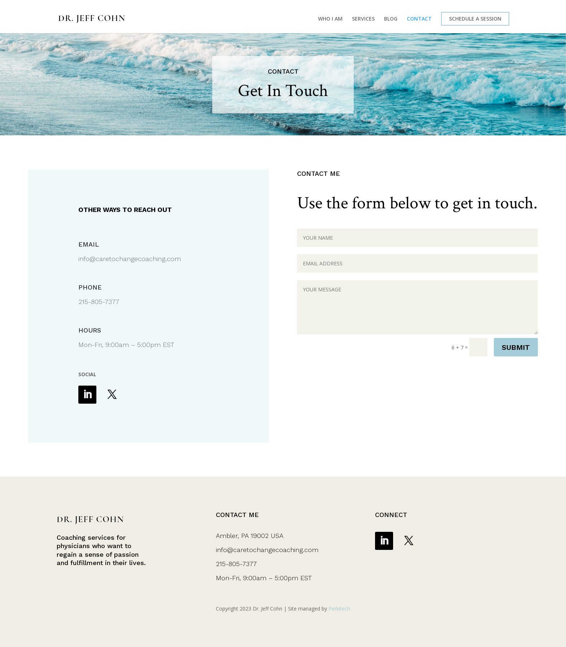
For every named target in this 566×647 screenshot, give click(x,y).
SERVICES (363, 19)
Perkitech (339, 608)
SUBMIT (516, 347)
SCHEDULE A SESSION (475, 18)
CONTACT (419, 19)
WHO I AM (330, 19)
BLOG (390, 19)
